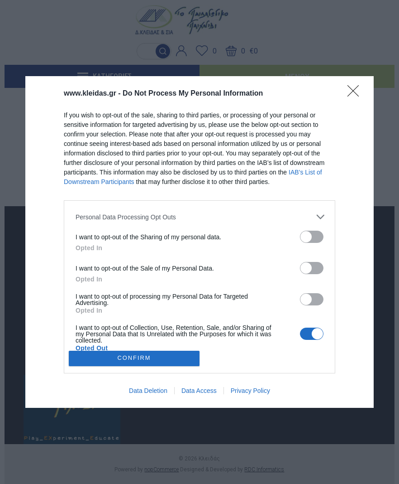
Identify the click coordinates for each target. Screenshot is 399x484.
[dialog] (199, 241)
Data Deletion (148, 390)
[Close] (356, 93)
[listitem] (199, 217)
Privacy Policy (250, 390)
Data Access (199, 390)
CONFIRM (134, 358)
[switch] (311, 237)
